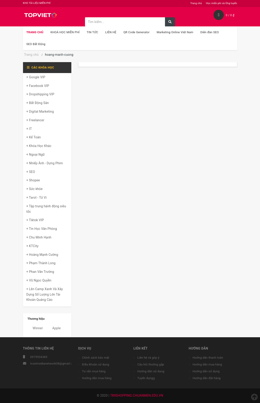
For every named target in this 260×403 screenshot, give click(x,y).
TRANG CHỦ (35, 32)
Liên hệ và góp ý (148, 357)
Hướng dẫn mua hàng (96, 378)
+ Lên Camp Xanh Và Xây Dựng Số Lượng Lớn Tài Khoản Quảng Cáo (44, 294)
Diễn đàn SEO (209, 32)
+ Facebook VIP (37, 86)
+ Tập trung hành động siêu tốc (46, 208)
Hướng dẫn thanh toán (208, 357)
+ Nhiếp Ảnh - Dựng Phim (44, 163)
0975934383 (39, 357)
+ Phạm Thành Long (41, 263)
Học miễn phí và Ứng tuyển (221, 3)
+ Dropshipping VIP (40, 94)
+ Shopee (33, 180)
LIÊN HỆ (110, 32)
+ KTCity (32, 246)
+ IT (29, 129)
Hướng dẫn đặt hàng (207, 378)
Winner (35, 328)
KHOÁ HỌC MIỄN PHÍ (65, 32)
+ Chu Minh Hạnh (38, 237)
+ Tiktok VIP (35, 220)
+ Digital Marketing (40, 111)
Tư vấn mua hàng (94, 371)
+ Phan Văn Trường (40, 272)
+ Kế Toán (33, 137)
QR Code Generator (137, 32)
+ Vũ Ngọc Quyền (38, 280)
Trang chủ (196, 3)
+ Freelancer (35, 120)
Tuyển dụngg (146, 378)
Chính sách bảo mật (95, 357)
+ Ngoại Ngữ (35, 154)
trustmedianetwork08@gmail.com (53, 363)
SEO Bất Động (36, 44)
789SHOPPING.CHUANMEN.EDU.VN (136, 395)
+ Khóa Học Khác (38, 146)
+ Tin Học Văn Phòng (41, 229)
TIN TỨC (92, 32)
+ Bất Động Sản (37, 103)
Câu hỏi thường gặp (150, 364)
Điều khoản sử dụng (95, 364)
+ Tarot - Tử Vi (36, 197)
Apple (54, 328)
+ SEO (30, 172)
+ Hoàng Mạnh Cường (42, 254)
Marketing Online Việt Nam (175, 32)
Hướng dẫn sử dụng (150, 371)
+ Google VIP (35, 77)
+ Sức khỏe (34, 189)
